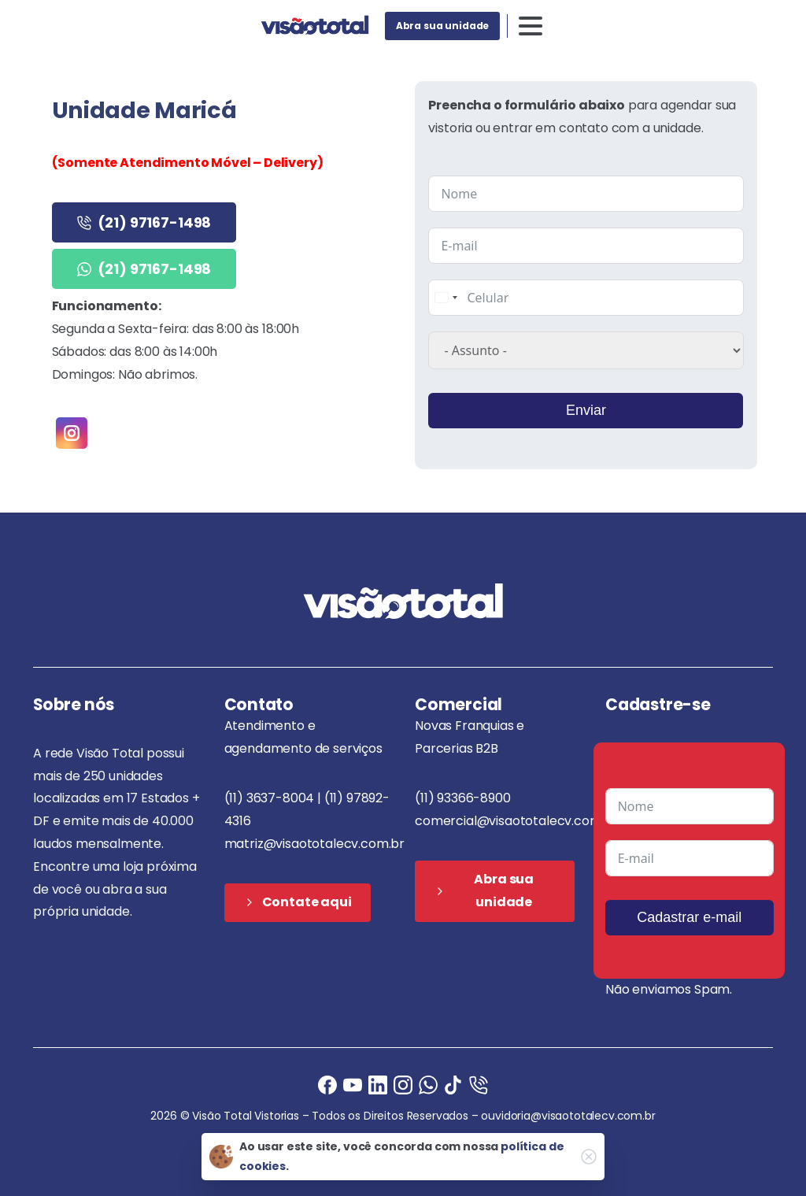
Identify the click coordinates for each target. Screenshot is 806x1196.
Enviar (586, 410)
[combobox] (445, 297)
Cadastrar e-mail (689, 917)
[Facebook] (327, 1084)
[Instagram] (403, 1084)
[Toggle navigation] (530, 26)
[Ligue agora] (352, 1084)
